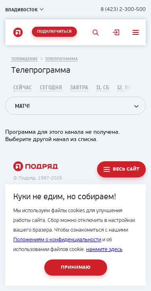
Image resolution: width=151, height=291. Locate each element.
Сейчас (22, 87)
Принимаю (76, 267)
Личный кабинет (116, 32)
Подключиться (54, 32)
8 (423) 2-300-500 (123, 9)
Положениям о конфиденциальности (57, 239)
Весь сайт (126, 169)
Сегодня (51, 87)
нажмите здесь (104, 249)
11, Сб (102, 87)
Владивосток (21, 10)
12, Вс (124, 87)
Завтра (79, 87)
